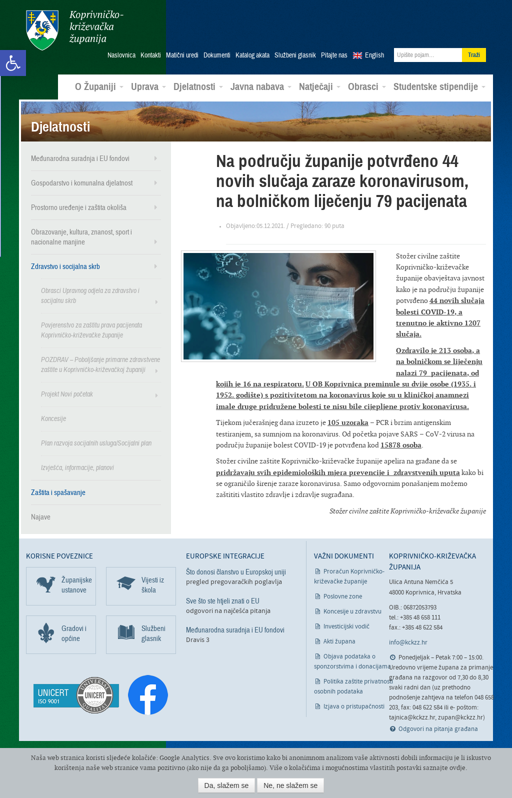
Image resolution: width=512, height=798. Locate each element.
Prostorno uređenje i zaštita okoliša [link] (78, 207)
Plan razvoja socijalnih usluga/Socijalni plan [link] (96, 443)
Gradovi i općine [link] (74, 634)
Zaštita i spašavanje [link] (58, 493)
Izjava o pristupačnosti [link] (354, 707)
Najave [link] (40, 517)
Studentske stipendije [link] (440, 87)
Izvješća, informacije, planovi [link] (77, 468)
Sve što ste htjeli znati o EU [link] (223, 601)
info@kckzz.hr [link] (408, 643)
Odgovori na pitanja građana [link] (438, 729)
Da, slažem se (226, 786)
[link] (13, 63)
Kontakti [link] (150, 55)
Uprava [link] (148, 87)
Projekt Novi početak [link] (67, 394)
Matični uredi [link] (182, 55)
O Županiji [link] (99, 87)
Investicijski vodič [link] (347, 627)
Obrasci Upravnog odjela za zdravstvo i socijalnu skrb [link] (90, 295)
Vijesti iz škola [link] (153, 585)
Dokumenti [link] (217, 55)
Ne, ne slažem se (291, 786)
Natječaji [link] (319, 87)
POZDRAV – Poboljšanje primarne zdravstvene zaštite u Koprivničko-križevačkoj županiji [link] (100, 365)
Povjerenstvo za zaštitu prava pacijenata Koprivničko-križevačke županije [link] (91, 330)
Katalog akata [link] (253, 55)
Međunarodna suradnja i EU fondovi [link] (80, 159)
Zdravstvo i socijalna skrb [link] (65, 267)
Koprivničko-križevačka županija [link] (75, 30)
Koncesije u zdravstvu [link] (353, 611)
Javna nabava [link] (261, 87)
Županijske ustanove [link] (77, 585)
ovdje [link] (458, 768)
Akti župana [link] (340, 641)
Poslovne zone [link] (343, 597)
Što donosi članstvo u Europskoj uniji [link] (236, 572)
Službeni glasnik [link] (295, 55)
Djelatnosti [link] (198, 87)
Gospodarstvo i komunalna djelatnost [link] (81, 183)
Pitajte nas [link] (334, 55)
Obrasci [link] (367, 87)
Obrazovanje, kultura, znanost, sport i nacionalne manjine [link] (81, 237)
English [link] (374, 55)
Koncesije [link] (53, 418)
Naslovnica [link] (122, 55)
